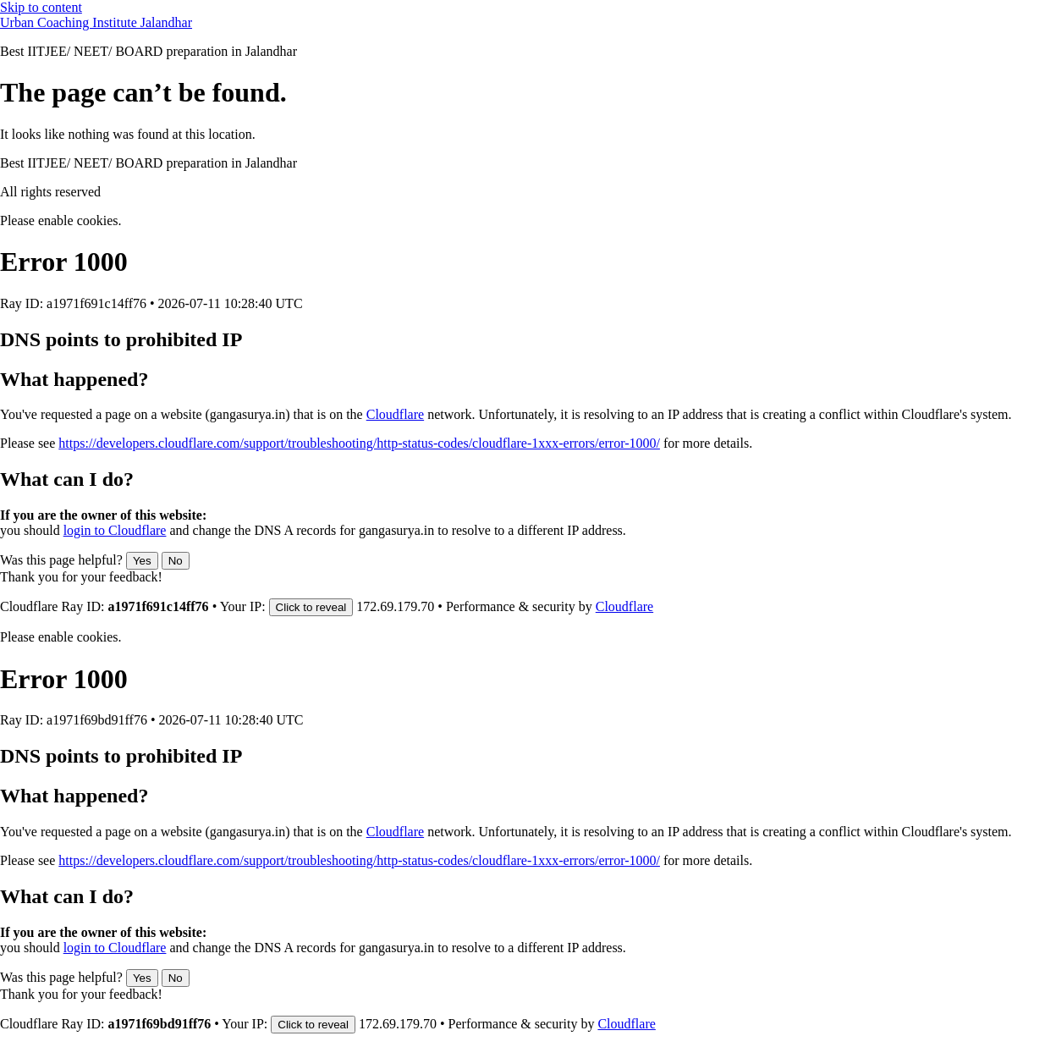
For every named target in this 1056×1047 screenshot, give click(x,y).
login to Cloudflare (115, 530)
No (175, 560)
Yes (142, 560)
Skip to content (41, 7)
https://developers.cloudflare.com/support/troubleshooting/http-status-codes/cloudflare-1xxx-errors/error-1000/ (359, 443)
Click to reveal (311, 607)
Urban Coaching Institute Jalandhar (96, 22)
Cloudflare (395, 414)
